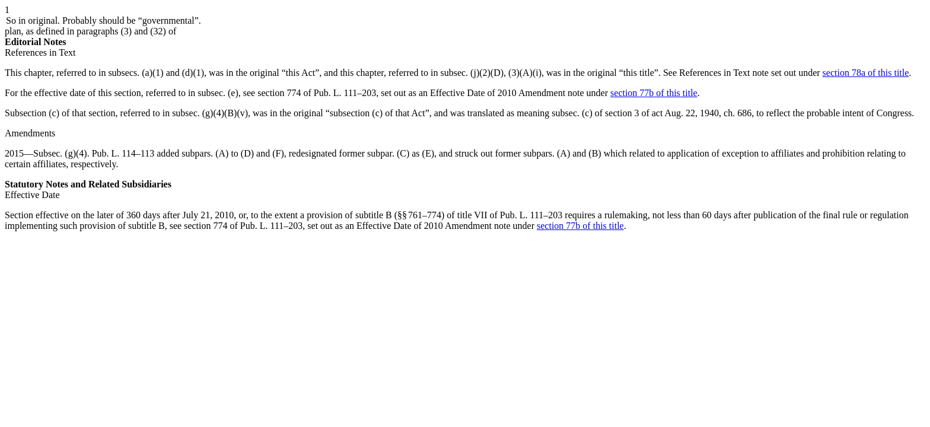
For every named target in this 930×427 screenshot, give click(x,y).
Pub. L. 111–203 (531, 215)
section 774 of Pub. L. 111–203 (316, 93)
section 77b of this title (654, 93)
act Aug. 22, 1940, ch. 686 (701, 113)
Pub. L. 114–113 (123, 153)
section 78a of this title (866, 73)
